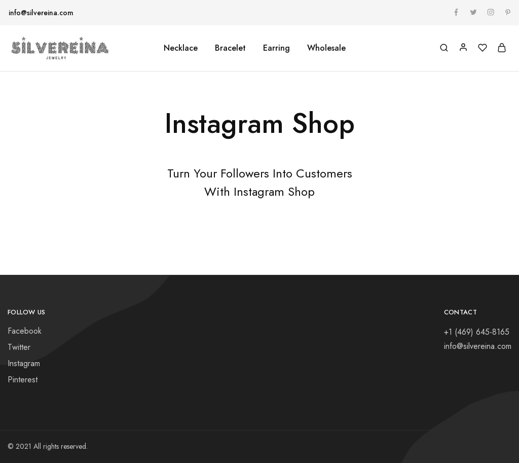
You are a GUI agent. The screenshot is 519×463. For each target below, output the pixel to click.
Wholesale (326, 48)
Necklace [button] (181, 48)
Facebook (25, 331)
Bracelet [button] (230, 48)
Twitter (19, 347)
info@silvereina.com (41, 12)
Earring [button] (276, 48)
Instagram (24, 363)
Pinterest (23, 379)
